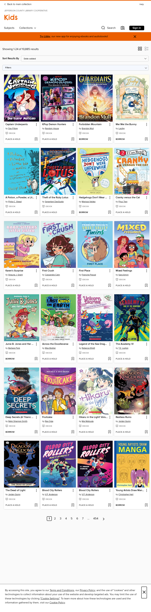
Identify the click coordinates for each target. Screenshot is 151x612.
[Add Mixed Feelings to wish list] (146, 286)
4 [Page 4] (66, 518)
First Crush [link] (48, 270)
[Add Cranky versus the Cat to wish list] (146, 212)
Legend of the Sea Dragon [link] (93, 344)
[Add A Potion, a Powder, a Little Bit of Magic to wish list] (36, 212)
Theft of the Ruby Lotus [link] (55, 197)
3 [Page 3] (60, 518)
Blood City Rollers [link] (52, 490)
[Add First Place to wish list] (109, 286)
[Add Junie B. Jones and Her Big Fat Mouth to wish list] (36, 359)
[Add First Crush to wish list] (73, 286)
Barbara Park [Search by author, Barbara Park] (14, 348)
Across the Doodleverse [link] (55, 344)
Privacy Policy (87, 590)
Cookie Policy (57, 602)
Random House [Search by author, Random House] (52, 128)
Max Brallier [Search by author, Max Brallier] (50, 348)
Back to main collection (17, 4)
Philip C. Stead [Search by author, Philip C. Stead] (15, 201)
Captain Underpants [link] (17, 124)
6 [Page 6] (77, 518)
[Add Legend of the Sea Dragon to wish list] (109, 359)
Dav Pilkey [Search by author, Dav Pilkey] (13, 128)
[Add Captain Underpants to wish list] (36, 139)
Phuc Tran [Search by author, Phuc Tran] (122, 201)
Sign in (137, 28)
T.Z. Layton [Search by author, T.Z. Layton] (123, 348)
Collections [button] (27, 28)
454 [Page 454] (95, 518)
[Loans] (123, 28)
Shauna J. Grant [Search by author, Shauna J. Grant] (15, 275)
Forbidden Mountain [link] (90, 124)
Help (142, 4)
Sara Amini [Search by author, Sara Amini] (123, 275)
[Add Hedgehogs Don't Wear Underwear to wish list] (109, 212)
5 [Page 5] (72, 518)
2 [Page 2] (55, 518)
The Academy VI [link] (125, 344)
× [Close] (144, 592)
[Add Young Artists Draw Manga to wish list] (146, 505)
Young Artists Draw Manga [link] (130, 490)
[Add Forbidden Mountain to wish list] (109, 139)
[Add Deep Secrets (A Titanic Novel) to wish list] (36, 432)
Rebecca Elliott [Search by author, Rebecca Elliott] (88, 348)
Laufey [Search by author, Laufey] (121, 128)
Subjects (9, 28)
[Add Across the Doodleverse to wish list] (73, 359)
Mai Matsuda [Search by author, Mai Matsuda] (88, 421)
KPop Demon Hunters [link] (54, 124)
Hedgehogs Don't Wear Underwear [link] (93, 197)
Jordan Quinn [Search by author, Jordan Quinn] (124, 421)
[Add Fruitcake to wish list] (73, 432)
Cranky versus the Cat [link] (128, 197)
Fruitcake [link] (47, 417)
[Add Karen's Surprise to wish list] (36, 286)
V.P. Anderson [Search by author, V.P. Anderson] (51, 494)
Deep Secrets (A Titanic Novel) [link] (20, 417)
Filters (8, 67)
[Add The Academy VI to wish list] (146, 359)
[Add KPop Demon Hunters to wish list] (73, 139)
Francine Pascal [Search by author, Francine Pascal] (89, 275)
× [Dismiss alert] (135, 37)
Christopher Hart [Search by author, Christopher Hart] (125, 494)
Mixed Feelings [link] (124, 270)
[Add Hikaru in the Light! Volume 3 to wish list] (109, 432)
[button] (108, 28)
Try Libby (45, 36)
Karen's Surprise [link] (14, 270)
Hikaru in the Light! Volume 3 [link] (93, 417)
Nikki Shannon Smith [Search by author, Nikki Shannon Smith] (17, 421)
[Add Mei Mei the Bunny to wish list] (146, 139)
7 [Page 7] (83, 518)
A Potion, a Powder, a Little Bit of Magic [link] (20, 197)
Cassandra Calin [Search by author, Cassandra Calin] (52, 275)
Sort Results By (10, 58)
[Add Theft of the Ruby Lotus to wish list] (73, 212)
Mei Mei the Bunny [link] (126, 124)
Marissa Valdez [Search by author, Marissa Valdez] (88, 201)
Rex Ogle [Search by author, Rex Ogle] (49, 421)
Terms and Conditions (62, 590)
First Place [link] (84, 270)
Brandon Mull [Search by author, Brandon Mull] (88, 128)
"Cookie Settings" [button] (50, 598)
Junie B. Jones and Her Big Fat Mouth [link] (20, 344)
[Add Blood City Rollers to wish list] (73, 505)
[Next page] (104, 519)
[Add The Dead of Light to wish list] (36, 505)
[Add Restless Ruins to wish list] (146, 432)
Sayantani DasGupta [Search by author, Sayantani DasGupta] (54, 201)
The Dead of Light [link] (15, 490)
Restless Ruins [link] (123, 417)
